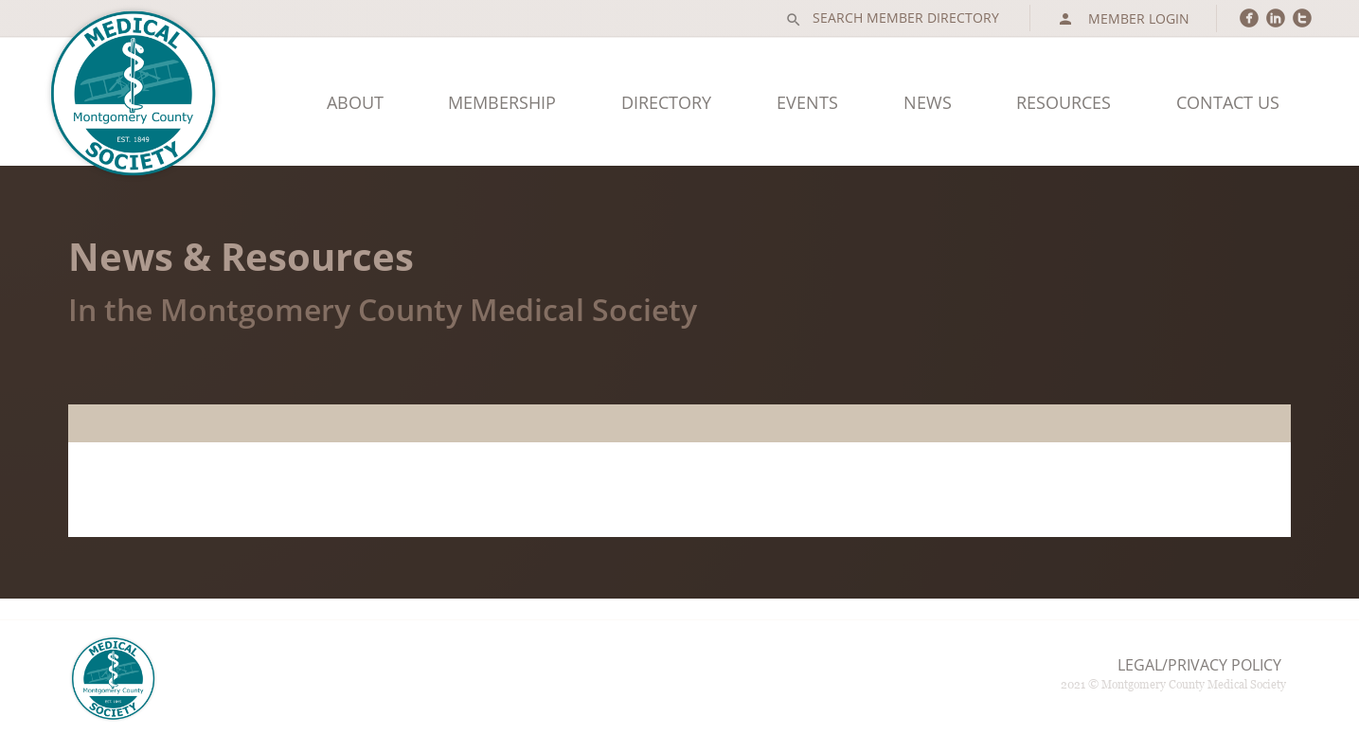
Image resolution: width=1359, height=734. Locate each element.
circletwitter (1302, 17)
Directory (666, 102)
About (355, 102)
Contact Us (1227, 102)
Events (807, 102)
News (927, 102)
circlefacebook (1249, 17)
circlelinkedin (1275, 17)
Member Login (1123, 19)
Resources (1063, 102)
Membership (502, 102)
